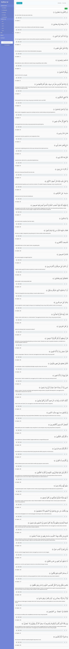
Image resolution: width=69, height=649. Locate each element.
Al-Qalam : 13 (18, 165)
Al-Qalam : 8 (18, 105)
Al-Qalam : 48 (18, 594)
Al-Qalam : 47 (18, 581)
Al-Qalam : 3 (17, 44)
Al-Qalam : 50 (18, 620)
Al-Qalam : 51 (18, 633)
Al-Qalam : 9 (17, 117)
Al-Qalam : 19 (18, 238)
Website (59, 3)
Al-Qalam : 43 (18, 532)
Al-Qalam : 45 (18, 557)
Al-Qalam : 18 (18, 226)
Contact (3, 38)
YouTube (64, 3)
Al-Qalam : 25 (18, 310)
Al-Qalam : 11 (18, 141)
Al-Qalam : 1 (17, 20)
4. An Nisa (4, 14)
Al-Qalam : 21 (18, 263)
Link (1, 32)
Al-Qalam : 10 (18, 129)
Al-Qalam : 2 (17, 32)
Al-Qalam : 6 (18, 80)
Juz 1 (2, 21)
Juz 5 (3, 30)
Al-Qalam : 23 (18, 286)
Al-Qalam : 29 (18, 360)
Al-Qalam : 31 (18, 384)
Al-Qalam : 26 (18, 322)
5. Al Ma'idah (4, 17)
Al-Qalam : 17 (18, 215)
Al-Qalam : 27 (18, 334)
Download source (7, 42)
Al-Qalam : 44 (18, 545)
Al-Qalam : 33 (18, 409)
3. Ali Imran (4, 12)
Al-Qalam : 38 (18, 469)
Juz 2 (3, 23)
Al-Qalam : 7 (18, 93)
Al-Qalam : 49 (18, 608)
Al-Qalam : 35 (18, 433)
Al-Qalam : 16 (18, 201)
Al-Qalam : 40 (18, 494)
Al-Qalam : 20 (18, 251)
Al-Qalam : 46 (18, 569)
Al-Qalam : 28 (18, 348)
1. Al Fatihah (4, 7)
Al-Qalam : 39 (18, 482)
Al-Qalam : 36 (18, 445)
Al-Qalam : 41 (18, 507)
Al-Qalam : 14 (18, 177)
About (2, 35)
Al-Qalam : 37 (18, 457)
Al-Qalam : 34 (18, 421)
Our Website (7, 45)
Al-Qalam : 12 (18, 153)
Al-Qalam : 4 (18, 56)
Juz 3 (3, 26)
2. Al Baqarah (4, 10)
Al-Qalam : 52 (18, 645)
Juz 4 (3, 28)
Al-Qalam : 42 (18, 519)
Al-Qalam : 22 (18, 275)
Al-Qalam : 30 (18, 372)
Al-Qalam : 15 (18, 189)
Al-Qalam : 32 (18, 397)
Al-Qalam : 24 (18, 298)
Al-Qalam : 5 (18, 68)
